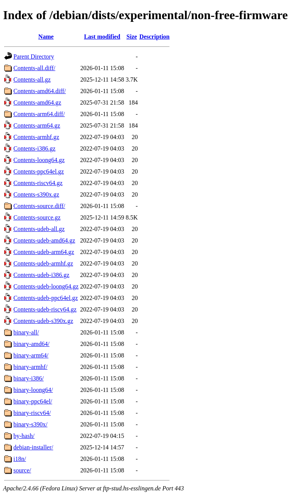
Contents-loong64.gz (39, 160)
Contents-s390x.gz (36, 194)
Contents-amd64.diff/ (39, 91)
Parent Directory (33, 56)
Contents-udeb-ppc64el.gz (45, 298)
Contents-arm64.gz (36, 125)
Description (154, 36)
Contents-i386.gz (34, 148)
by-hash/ (23, 436)
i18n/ (19, 459)
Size (131, 36)
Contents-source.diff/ (39, 206)
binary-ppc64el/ (32, 401)
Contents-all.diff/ (34, 68)
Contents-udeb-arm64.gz (43, 252)
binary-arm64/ (31, 355)
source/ (22, 470)
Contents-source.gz (36, 217)
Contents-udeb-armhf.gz (43, 263)
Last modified (102, 36)
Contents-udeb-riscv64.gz (45, 309)
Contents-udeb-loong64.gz (45, 286)
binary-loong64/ (33, 390)
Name (46, 36)
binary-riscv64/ (32, 413)
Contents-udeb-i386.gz (41, 275)
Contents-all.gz (32, 79)
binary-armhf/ (30, 367)
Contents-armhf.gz (36, 137)
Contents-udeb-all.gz (39, 229)
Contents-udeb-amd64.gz (44, 240)
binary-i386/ (28, 378)
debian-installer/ (33, 447)
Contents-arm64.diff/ (39, 114)
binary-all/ (26, 332)
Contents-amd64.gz (37, 102)
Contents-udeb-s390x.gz (43, 321)
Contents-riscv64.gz (37, 183)
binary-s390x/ (30, 424)
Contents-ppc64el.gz (38, 171)
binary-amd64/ (31, 344)
